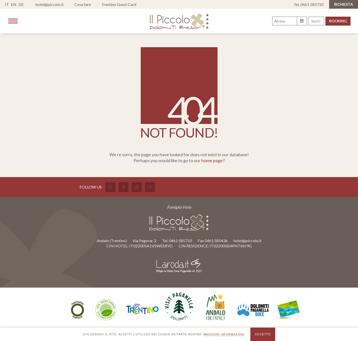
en (13, 4)
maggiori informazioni (223, 334)
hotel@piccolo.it (50, 4)
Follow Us (91, 187)
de (21, 4)
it (7, 4)
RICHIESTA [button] (343, 4)
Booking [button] (338, 21)
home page (212, 160)
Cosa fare (82, 4)
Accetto (263, 334)
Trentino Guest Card (118, 4)
